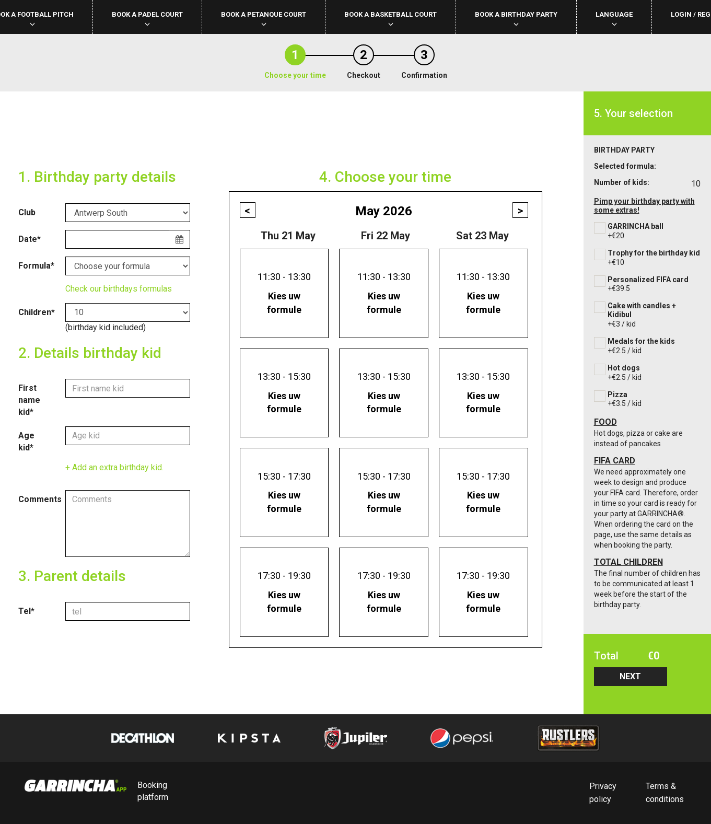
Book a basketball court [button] (390, 18)
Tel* (26, 611)
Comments (37, 499)
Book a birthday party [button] (516, 18)
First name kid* (29, 400)
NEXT (630, 676)
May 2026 (383, 211)
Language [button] (614, 18)
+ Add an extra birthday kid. (114, 467)
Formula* (36, 266)
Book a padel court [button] (147, 18)
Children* (36, 312)
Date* (29, 239)
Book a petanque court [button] (263, 18)
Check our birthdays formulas (118, 289)
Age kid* (26, 441)
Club (27, 212)
